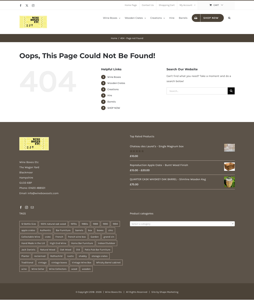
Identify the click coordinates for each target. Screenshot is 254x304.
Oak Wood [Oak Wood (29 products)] (65, 249)
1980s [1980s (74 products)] (85, 223)
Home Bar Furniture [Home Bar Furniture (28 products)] (82, 243)
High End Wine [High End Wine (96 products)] (58, 243)
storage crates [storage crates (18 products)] (100, 256)
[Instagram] (26, 207)
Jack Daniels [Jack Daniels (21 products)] (28, 249)
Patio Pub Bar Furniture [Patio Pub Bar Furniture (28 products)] (97, 249)
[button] (229, 17)
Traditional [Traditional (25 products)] (27, 262)
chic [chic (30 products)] (110, 230)
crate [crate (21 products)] (48, 236)
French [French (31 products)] (59, 236)
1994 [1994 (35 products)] (115, 223)
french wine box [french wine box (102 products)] (77, 236)
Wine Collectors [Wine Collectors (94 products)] (57, 269)
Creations (113, 89)
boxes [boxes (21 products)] (100, 230)
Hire (109, 95)
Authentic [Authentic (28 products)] (45, 230)
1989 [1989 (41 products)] (95, 223)
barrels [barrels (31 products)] (79, 230)
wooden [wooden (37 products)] (86, 269)
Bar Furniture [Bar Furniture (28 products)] (63, 230)
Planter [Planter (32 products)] (25, 256)
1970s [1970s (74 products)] (74, 223)
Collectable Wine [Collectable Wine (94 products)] (30, 236)
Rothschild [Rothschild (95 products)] (56, 256)
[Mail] (32, 207)
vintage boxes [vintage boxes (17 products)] (59, 262)
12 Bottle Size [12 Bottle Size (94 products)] (28, 223)
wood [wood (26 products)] (74, 269)
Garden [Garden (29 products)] (95, 236)
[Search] (231, 90)
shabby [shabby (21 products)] (83, 256)
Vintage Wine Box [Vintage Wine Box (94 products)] (81, 262)
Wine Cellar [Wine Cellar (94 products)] (37, 269)
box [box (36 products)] (90, 230)
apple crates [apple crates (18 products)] (28, 230)
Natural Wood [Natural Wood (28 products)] (47, 249)
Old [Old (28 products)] (78, 249)
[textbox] (182, 224)
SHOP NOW (113, 107)
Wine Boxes (114, 77)
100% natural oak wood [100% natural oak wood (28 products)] (53, 223)
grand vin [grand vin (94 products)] (109, 236)
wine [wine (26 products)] (24, 269)
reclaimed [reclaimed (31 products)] (39, 256)
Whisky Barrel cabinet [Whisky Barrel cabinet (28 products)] (108, 262)
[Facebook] (20, 207)
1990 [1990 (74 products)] (105, 223)
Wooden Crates (116, 83)
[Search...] (197, 90)
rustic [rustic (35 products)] (70, 256)
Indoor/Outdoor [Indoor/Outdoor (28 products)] (106, 243)
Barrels (111, 101)
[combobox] (182, 223)
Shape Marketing (169, 292)
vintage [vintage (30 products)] (42, 262)
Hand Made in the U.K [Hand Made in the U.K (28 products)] (33, 243)
